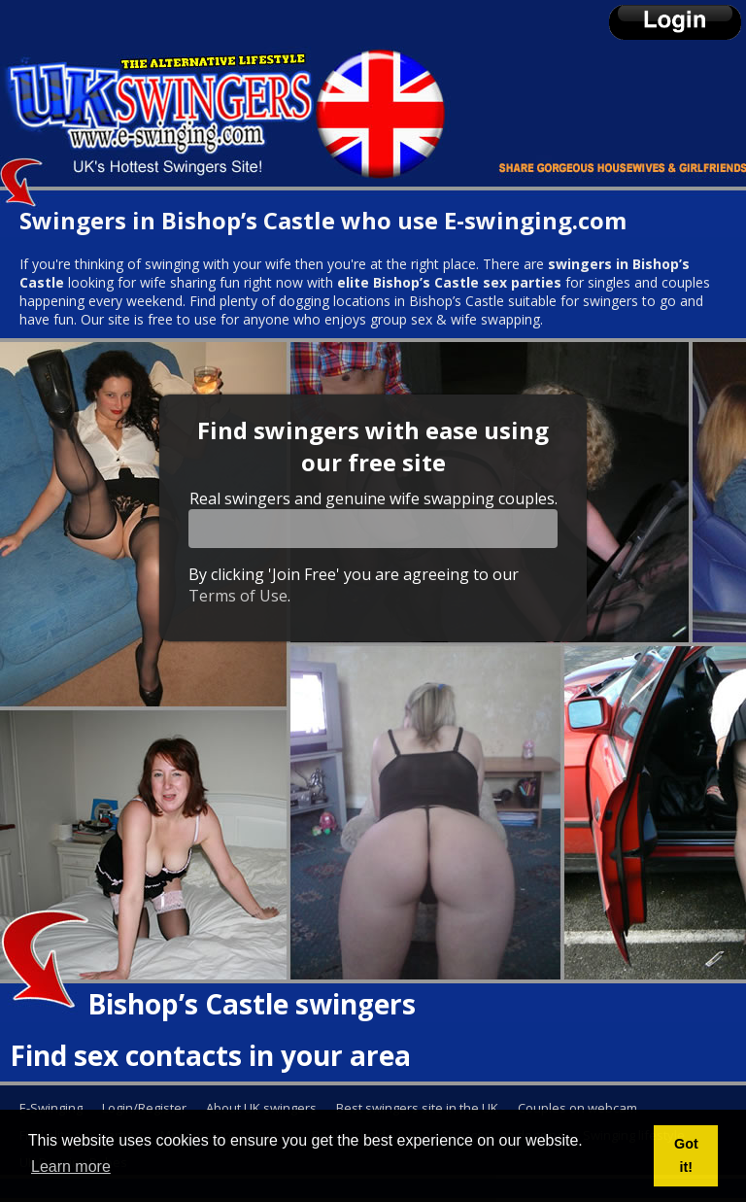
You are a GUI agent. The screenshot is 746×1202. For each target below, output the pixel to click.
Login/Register (144, 1107)
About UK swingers (261, 1107)
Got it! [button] (686, 1155)
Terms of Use (238, 595)
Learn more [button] (71, 1166)
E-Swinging (51, 1107)
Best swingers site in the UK (417, 1107)
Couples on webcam (577, 1107)
